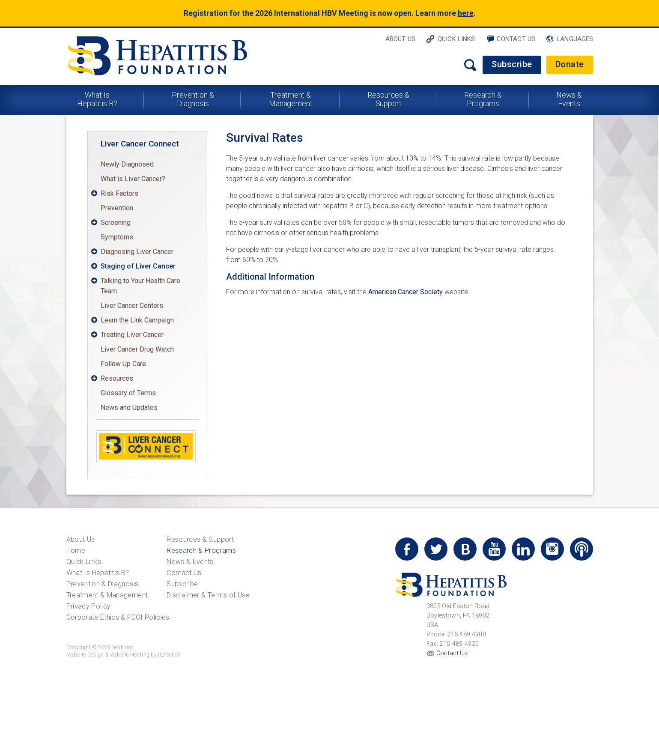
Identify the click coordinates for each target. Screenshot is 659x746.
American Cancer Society (405, 292)
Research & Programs (483, 99)
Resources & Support (388, 99)
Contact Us (516, 39)
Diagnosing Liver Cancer (137, 252)
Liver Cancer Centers (132, 305)
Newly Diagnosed (127, 164)
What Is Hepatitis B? (97, 99)
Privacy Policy (88, 606)
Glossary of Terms (128, 393)
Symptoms (117, 237)
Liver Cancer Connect (140, 144)
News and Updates (129, 407)
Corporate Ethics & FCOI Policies (118, 617)
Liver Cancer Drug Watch (137, 349)
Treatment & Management (291, 99)
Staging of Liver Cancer (138, 266)
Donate (569, 64)
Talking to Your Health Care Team (140, 286)
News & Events (569, 99)
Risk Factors (119, 193)
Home (75, 550)
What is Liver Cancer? (133, 179)
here (466, 13)
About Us (400, 39)
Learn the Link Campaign (137, 320)
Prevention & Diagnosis (193, 99)
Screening (116, 222)
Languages (575, 39)
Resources (117, 378)
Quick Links (456, 39)
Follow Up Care (123, 364)
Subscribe (512, 64)
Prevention (117, 208)
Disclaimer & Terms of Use (208, 595)
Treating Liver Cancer (132, 335)
